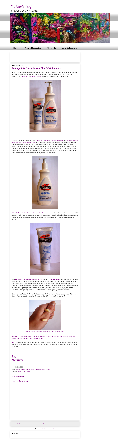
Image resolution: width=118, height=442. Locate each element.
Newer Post (16, 424)
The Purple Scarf (21, 6)
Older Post (75, 424)
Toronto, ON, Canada (24, 371)
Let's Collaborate (69, 48)
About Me (51, 48)
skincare (42, 369)
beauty (18, 369)
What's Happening (33, 48)
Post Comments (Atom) (49, 429)
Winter (48, 369)
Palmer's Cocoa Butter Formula (31, 76)
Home (16, 48)
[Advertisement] (41, 56)
